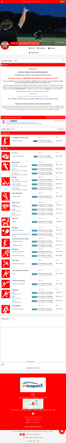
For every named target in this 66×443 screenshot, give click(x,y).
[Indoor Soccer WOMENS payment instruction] (22, 206)
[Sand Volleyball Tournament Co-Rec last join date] (45, 275)
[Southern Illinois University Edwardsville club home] (35, 43)
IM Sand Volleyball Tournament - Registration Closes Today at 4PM (21, 122)
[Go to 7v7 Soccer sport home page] (6, 156)
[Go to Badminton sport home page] (6, 253)
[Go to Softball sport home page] (6, 181)
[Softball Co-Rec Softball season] (59, 188)
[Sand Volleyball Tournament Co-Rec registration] (44, 273)
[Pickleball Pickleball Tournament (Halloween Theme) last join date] (45, 235)
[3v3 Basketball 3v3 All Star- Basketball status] (35, 309)
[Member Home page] (2, 1)
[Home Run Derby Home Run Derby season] (59, 196)
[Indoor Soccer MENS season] (59, 213)
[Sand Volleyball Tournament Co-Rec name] (13, 273)
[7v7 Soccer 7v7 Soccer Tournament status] (36, 156)
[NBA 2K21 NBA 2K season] (59, 221)
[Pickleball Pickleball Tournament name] (17, 230)
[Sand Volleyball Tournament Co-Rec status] (35, 274)
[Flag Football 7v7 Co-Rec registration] (45, 164)
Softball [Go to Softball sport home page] (14, 177)
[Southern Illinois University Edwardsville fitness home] (24, 43)
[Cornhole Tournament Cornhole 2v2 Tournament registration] (45, 283)
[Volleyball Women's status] (35, 301)
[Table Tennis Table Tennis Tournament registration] (45, 263)
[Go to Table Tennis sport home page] (6, 263)
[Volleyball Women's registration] (45, 300)
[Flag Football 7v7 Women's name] (15, 173)
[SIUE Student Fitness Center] (33, 404)
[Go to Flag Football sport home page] (6, 166)
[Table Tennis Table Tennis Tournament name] (18, 263)
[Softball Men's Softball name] (15, 180)
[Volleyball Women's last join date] (45, 302)
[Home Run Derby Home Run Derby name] (16, 196)
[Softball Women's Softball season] (59, 183)
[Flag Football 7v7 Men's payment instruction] (22, 170)
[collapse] (63, 61)
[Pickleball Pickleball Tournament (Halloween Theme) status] (35, 234)
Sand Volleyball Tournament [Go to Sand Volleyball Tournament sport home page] (20, 270)
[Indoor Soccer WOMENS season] (59, 205)
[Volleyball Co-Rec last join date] (45, 293)
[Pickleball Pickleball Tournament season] (59, 230)
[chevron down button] (43, 1)
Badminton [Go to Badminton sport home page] (15, 249)
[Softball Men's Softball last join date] (45, 181)
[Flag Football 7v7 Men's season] (59, 168)
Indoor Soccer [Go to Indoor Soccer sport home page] (16, 202)
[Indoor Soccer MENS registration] (45, 213)
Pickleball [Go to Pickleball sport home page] (15, 228)
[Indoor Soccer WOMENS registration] (45, 205)
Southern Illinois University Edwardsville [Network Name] (32, 1)
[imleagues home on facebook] (23, 434)
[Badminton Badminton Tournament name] (18, 251)
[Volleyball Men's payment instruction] (22, 298)
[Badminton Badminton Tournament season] (59, 251)
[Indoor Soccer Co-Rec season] (59, 209)
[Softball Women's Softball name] (16, 184)
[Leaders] (51, 48)
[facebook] (43, 434)
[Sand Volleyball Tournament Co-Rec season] (59, 273)
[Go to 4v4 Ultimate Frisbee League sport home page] (6, 140)
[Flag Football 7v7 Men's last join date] (45, 170)
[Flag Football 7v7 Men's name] (14, 169)
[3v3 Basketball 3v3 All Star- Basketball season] (59, 308)
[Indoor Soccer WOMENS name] (14, 205)
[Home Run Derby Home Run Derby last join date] (45, 197)
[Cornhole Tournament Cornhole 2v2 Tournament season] (59, 283)
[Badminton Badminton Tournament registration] (44, 251)
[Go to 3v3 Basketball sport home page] (6, 309)
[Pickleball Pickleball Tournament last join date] (45, 231)
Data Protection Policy (37, 431)
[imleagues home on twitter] (20, 434)
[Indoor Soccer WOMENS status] (35, 205)
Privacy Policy (27, 431)
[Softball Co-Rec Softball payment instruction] (22, 189)
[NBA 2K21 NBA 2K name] (14, 221)
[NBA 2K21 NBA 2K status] (35, 221)
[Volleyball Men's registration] (45, 296)
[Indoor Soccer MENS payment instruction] (22, 215)
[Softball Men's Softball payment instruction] (22, 181)
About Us (45, 431)
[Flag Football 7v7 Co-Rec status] (35, 165)
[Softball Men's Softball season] (59, 179)
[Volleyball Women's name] (14, 301)
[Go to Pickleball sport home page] (6, 231)
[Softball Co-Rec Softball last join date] (45, 189)
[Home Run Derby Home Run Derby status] (35, 196)
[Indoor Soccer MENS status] (35, 213)
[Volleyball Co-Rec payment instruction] (22, 294)
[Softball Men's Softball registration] (45, 179)
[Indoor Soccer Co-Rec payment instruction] (22, 210)
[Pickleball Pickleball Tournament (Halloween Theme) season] (59, 234)
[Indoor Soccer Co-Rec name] (13, 209)
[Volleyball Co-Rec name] (13, 292)
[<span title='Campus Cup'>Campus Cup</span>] (34, 52)
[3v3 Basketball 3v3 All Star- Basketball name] (18, 309)
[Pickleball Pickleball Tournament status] (35, 230)
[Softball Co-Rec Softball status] (35, 188)
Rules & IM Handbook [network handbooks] (34, 422)
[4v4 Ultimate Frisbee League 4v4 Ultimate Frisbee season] (59, 140)
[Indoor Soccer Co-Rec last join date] (45, 210)
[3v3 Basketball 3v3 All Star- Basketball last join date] (45, 310)
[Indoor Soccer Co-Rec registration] (45, 209)
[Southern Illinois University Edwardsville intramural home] (14, 43)
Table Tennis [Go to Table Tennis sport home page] (15, 260)
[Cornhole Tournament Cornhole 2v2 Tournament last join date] (45, 285)
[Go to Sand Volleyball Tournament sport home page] (6, 273)
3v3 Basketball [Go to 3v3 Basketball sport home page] (16, 305)
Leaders (52, 48)
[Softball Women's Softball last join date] (45, 185)
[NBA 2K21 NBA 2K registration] (45, 221)
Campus (8, 120)
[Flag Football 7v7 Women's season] (59, 173)
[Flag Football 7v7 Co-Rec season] (59, 164)
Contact (50, 431)
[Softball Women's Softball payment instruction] (22, 185)
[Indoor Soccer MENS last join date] (45, 214)
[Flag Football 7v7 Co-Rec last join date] (45, 166)
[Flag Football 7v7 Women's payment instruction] (22, 174)
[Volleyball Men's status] (35, 296)
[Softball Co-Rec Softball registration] (45, 188)
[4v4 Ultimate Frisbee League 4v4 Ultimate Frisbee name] (17, 141)
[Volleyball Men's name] (13, 296)
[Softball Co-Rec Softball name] (16, 188)
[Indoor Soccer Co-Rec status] (35, 209)
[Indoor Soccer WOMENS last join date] (45, 206)
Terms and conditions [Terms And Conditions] (18, 431)
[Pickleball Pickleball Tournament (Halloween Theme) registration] (45, 234)
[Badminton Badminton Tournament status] (35, 252)
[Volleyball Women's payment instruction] (22, 302)
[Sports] (32, 48)
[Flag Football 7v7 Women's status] (35, 173)
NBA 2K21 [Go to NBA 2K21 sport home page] (15, 218)
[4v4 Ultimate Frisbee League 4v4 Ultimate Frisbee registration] (44, 140)
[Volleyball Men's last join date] (45, 298)
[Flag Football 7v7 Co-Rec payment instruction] (22, 166)
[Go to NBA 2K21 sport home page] (6, 221)
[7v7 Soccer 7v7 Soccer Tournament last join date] (45, 157)
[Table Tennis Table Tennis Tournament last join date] (45, 265)
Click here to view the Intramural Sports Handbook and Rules (33, 96)
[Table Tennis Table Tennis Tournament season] (59, 263)
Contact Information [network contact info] (33, 419)
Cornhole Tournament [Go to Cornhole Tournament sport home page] (18, 280)
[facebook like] (13, 345)
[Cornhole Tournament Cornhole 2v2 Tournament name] (18, 284)
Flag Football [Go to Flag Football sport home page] (16, 162)
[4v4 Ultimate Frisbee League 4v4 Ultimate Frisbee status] (35, 141)
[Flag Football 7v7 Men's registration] (45, 168)
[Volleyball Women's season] (59, 300)
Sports (33, 48)
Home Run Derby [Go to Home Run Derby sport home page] (17, 193)
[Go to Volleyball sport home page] (6, 294)
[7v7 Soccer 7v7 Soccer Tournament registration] (44, 156)
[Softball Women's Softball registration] (45, 183)
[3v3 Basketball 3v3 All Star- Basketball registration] (45, 308)
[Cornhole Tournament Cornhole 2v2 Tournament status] (35, 284)
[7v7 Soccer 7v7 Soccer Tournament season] (59, 156)
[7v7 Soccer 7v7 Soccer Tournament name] (18, 156)
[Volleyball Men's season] (59, 296)
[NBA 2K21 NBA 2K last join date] (45, 222)
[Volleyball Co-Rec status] (35, 292)
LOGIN (62, 1)
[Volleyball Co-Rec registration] (45, 292)
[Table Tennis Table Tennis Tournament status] (35, 263)
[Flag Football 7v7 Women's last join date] (45, 174)
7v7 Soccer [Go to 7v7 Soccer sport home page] (15, 153)
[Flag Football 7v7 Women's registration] (45, 173)
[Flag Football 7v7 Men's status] (35, 169)
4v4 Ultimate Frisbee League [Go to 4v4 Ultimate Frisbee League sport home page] (20, 137)
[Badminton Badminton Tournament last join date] (45, 253)
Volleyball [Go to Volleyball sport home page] (15, 290)
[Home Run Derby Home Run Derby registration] (44, 196)
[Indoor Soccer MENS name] (13, 213)
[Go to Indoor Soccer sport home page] (6, 206)
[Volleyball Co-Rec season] (59, 292)
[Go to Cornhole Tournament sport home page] (6, 283)
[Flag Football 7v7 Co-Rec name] (15, 165)
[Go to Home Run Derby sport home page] (6, 196)
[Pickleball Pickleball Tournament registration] (45, 230)
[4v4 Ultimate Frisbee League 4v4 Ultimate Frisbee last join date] (45, 142)
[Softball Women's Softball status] (35, 184)
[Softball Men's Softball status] (35, 180)
